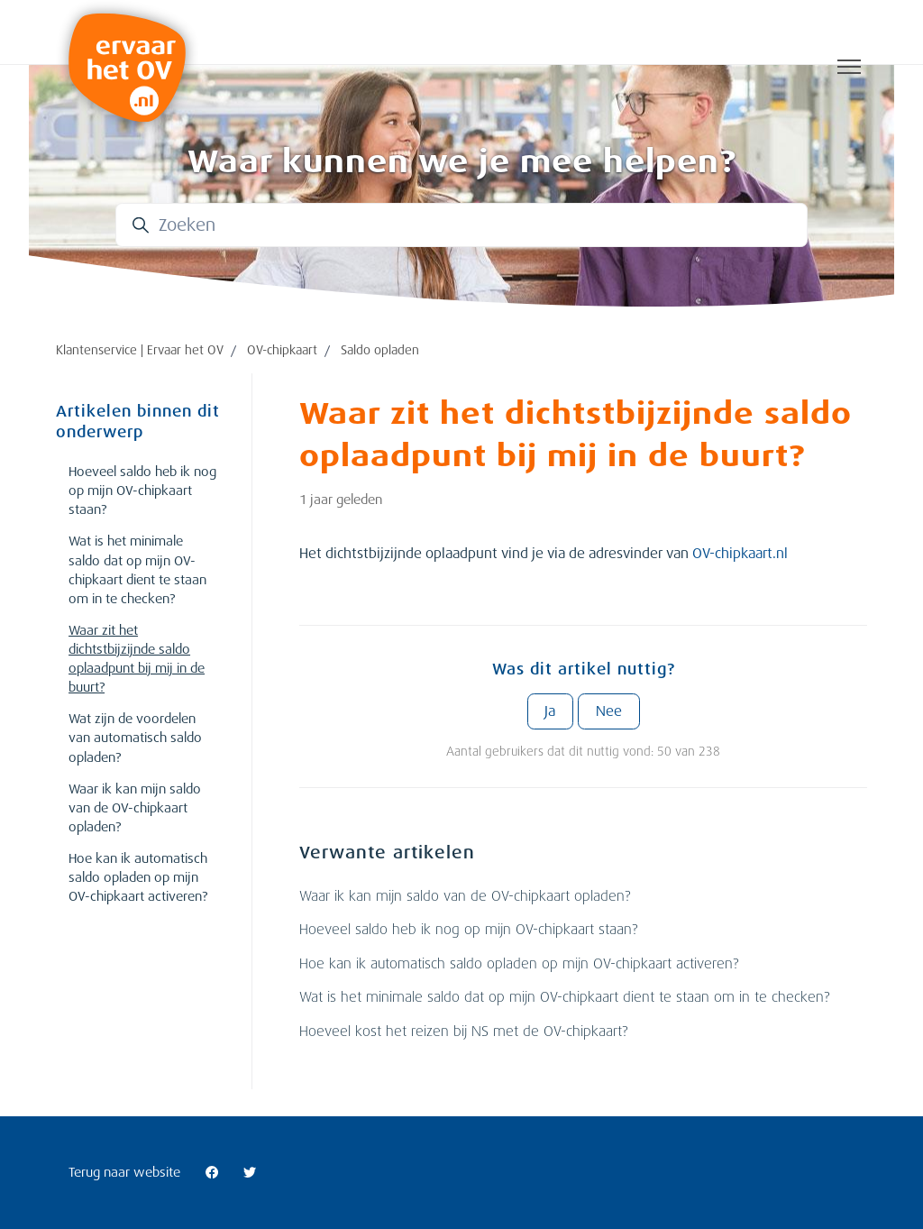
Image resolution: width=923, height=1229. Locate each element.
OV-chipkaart (282, 350)
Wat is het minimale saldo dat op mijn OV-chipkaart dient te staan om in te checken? (564, 997)
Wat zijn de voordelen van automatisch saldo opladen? (135, 738)
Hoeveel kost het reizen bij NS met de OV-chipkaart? (463, 1032)
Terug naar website (124, 1172)
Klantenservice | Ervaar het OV (140, 350)
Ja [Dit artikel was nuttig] (549, 711)
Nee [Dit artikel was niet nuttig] (609, 711)
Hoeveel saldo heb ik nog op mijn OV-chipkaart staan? (468, 930)
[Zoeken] (461, 225)
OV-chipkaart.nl (740, 554)
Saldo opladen (380, 350)
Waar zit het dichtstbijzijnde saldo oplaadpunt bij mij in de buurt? (137, 658)
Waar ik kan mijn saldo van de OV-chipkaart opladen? (464, 896)
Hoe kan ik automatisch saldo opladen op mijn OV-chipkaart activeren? (518, 964)
